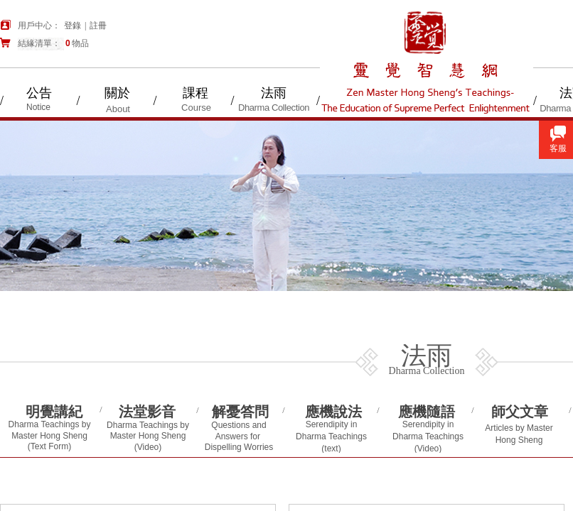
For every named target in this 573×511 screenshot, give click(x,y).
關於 (117, 93)
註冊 (98, 26)
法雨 (273, 93)
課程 (195, 93)
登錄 (72, 26)
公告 (39, 93)
